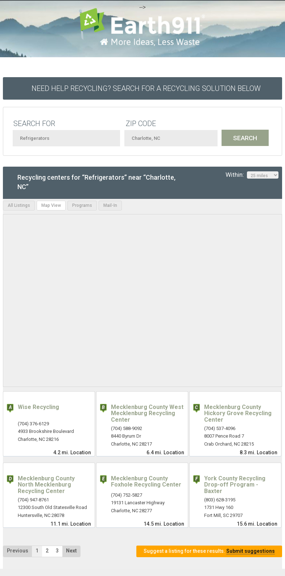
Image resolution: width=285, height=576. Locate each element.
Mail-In (110, 205)
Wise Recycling (38, 407)
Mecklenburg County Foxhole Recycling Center (146, 481)
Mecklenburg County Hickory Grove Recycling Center (238, 413)
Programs (82, 205)
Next (71, 551)
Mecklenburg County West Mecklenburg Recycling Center (147, 413)
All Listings (19, 205)
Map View (51, 205)
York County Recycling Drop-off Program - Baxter (234, 484)
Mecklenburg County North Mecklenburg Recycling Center (46, 484)
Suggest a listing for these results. (209, 551)
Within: (252, 175)
